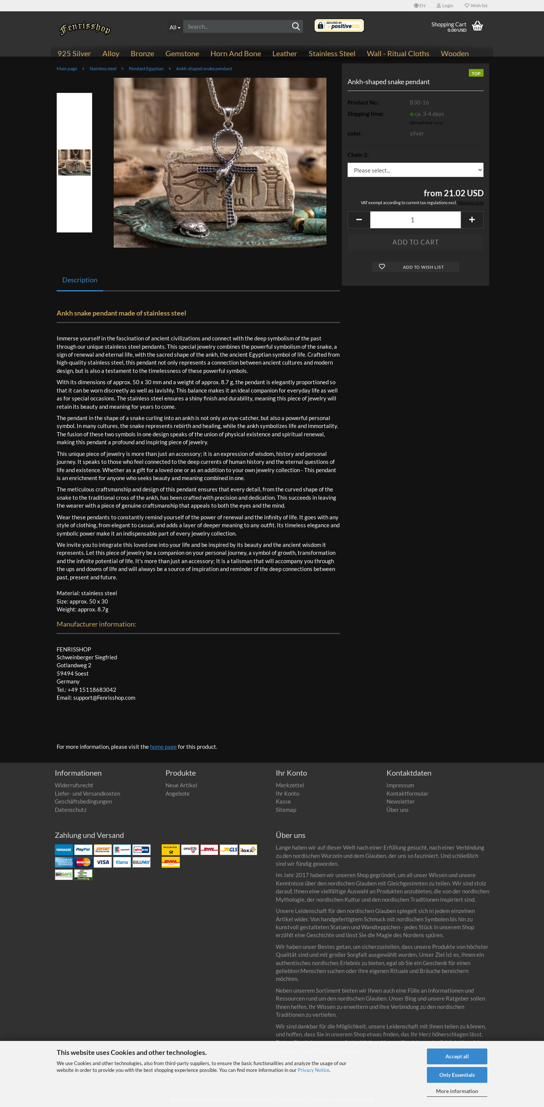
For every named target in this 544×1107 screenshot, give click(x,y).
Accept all (457, 1056)
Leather (284, 53)
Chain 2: (358, 154)
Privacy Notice (313, 1070)
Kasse (283, 801)
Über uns (397, 809)
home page (163, 746)
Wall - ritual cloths (398, 53)
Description (79, 280)
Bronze (142, 53)
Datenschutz (71, 809)
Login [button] (445, 5)
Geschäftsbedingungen (83, 801)
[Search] (296, 27)
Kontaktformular (407, 793)
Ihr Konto (287, 793)
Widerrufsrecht (74, 785)
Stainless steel (332, 53)
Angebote (177, 793)
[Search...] (175, 26)
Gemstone (182, 53)
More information (457, 1091)
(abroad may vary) (426, 122)
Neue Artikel (181, 785)
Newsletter (400, 801)
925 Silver (74, 53)
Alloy (110, 53)
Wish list (476, 5)
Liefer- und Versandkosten (87, 793)
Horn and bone (235, 53)
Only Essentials (457, 1075)
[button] (419, 5)
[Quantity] (415, 219)
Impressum (400, 785)
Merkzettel (290, 785)
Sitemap (286, 809)
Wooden (455, 53)
